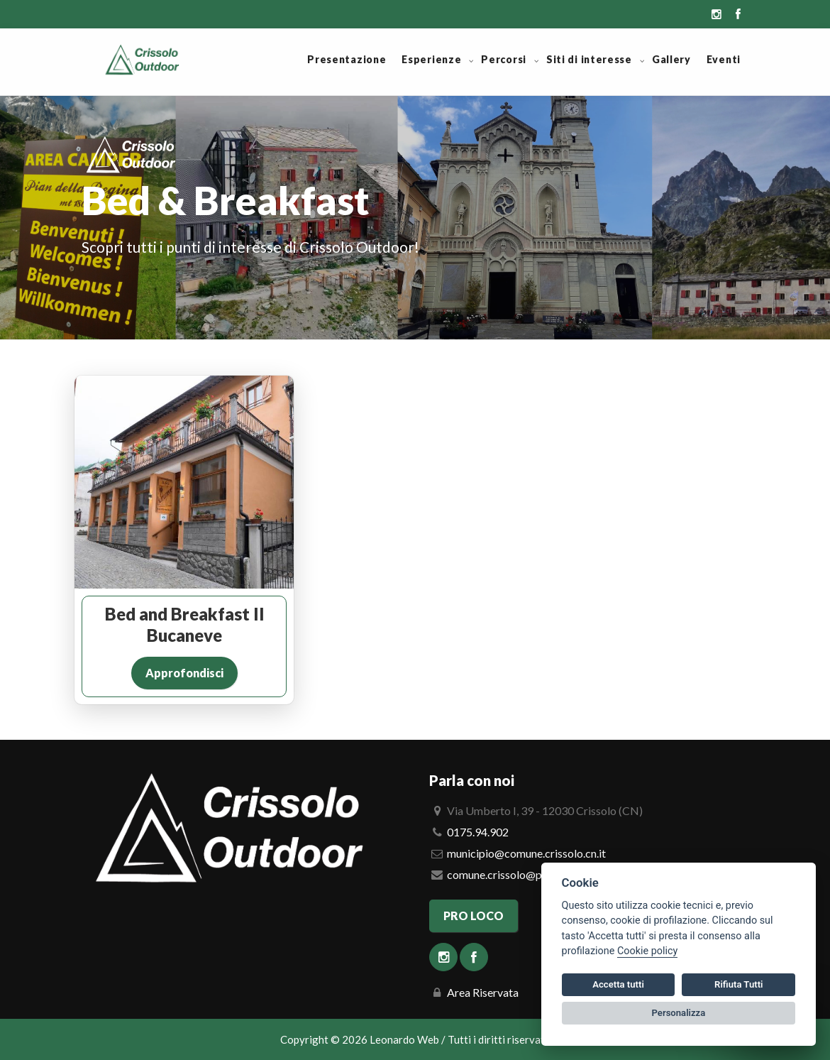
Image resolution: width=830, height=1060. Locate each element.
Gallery (671, 59)
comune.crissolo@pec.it (505, 874)
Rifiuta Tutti (738, 984)
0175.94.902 (478, 831)
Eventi (724, 59)
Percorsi (503, 59)
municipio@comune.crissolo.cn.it (526, 853)
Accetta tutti (618, 984)
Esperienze (431, 59)
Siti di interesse (589, 59)
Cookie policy (647, 951)
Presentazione (346, 59)
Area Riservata (483, 992)
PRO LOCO (473, 915)
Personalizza (679, 1012)
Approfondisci (184, 672)
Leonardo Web (404, 1039)
